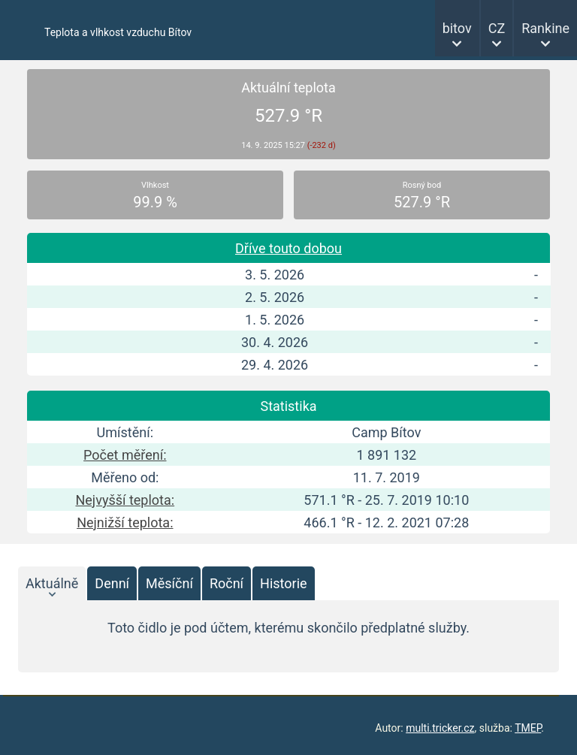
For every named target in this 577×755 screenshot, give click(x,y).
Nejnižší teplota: (125, 522)
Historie (283, 583)
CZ (497, 28)
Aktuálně (52, 583)
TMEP (528, 728)
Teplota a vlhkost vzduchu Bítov (118, 32)
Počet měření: (124, 455)
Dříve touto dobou (288, 248)
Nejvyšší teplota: (124, 500)
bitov (457, 28)
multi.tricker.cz (440, 728)
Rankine (545, 28)
